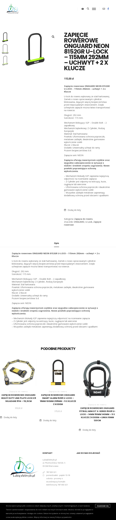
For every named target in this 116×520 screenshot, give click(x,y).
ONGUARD (79, 221)
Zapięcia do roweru (83, 219)
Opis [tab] (56, 243)
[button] (53, 36)
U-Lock (88, 221)
